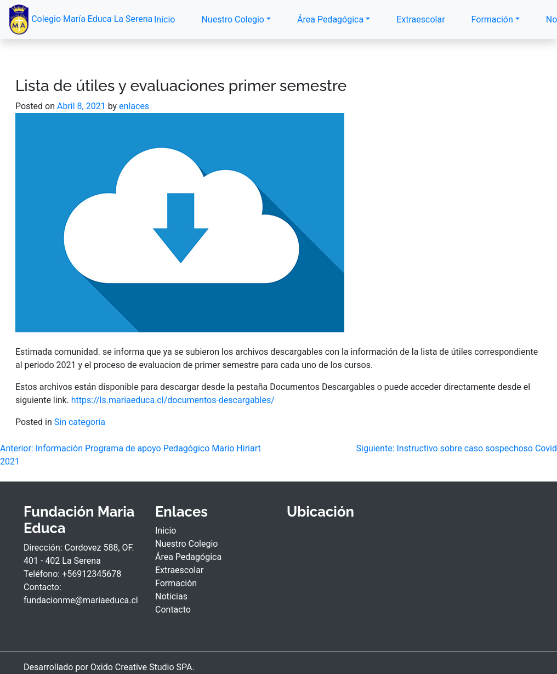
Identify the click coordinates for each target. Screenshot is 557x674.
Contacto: (42, 587)
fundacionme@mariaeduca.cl (81, 600)
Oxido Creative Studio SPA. (142, 667)
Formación (492, 19)
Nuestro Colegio (232, 19)
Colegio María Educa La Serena (70, 19)
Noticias (171, 596)
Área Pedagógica (330, 19)
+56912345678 (91, 574)
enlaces (134, 106)
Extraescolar (420, 19)
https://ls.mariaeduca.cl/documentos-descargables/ (173, 400)
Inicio (164, 19)
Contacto (173, 609)
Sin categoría (79, 422)
